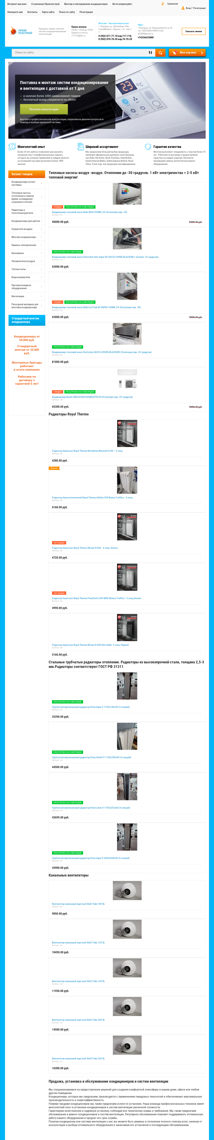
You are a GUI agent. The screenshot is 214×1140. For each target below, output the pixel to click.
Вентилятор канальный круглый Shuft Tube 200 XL (78, 1019)
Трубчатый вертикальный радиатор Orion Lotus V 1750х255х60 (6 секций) (91, 807)
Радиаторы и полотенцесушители (22, 211)
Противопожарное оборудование (21, 287)
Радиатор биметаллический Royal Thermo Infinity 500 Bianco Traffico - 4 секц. (92, 497)
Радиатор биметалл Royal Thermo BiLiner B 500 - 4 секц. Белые (85, 547)
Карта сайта (48, 12)
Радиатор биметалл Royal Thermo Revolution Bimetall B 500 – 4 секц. (87, 450)
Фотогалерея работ (122, 4)
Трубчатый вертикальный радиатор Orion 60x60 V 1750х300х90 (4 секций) (91, 757)
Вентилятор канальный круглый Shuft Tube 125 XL (78, 942)
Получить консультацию (44, 109)
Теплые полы (19, 269)
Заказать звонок (193, 31)
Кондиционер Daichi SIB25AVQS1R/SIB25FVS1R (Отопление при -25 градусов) (92, 397)
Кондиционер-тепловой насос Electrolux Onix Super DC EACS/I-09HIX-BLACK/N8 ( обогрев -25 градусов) (105, 256)
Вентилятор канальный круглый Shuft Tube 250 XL (78, 1058)
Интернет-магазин (17, 4)
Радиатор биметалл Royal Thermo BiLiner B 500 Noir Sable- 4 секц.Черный (90, 644)
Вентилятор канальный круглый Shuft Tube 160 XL (78, 981)
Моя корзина (185, 52)
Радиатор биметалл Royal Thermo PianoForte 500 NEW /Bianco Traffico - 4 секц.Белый (96, 598)
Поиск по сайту (67, 12)
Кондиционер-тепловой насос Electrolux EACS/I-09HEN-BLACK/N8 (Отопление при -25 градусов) (102, 352)
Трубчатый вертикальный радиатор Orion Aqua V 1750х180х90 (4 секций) (91, 707)
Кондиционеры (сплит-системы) (24, 183)
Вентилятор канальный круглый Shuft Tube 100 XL (78, 903)
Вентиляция (18, 296)
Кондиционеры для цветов (26, 221)
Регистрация (86, 12)
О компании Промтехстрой (45, 4)
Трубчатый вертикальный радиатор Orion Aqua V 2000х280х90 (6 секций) (91, 858)
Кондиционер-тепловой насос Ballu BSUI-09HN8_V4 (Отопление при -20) (89, 212)
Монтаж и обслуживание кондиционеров (86, 4)
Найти (160, 53)
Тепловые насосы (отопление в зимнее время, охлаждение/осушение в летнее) (23, 197)
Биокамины (18, 253)
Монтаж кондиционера (24, 237)
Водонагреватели (21, 277)
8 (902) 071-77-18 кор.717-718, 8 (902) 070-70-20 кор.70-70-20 (115, 37)
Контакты (32, 12)
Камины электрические (24, 245)
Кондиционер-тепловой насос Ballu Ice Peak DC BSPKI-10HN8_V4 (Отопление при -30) (96, 307)
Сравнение (172, 3)
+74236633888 (146, 37)
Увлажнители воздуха (23, 261)
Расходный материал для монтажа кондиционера (25, 306)
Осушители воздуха (22, 229)
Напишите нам (15, 12)
